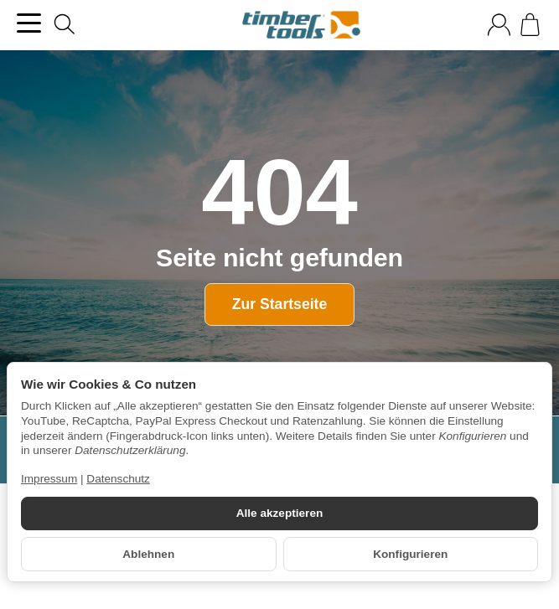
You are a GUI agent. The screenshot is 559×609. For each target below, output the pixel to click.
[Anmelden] (499, 25)
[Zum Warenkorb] (530, 25)
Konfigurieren (410, 554)
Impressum (49, 478)
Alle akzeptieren (279, 513)
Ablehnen (148, 554)
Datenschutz (118, 478)
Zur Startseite (279, 304)
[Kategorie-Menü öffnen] (29, 23)
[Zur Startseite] (301, 25)
